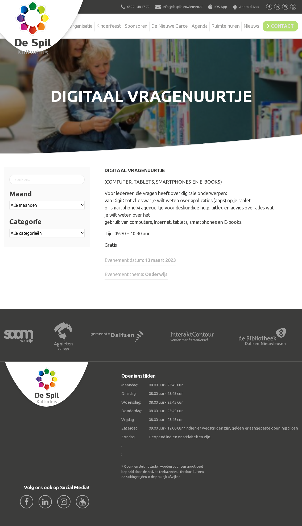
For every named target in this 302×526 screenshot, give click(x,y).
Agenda (189, 25)
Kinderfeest (93, 25)
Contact (279, 25)
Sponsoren (122, 25)
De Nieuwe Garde (157, 25)
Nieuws (245, 25)
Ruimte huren (217, 25)
